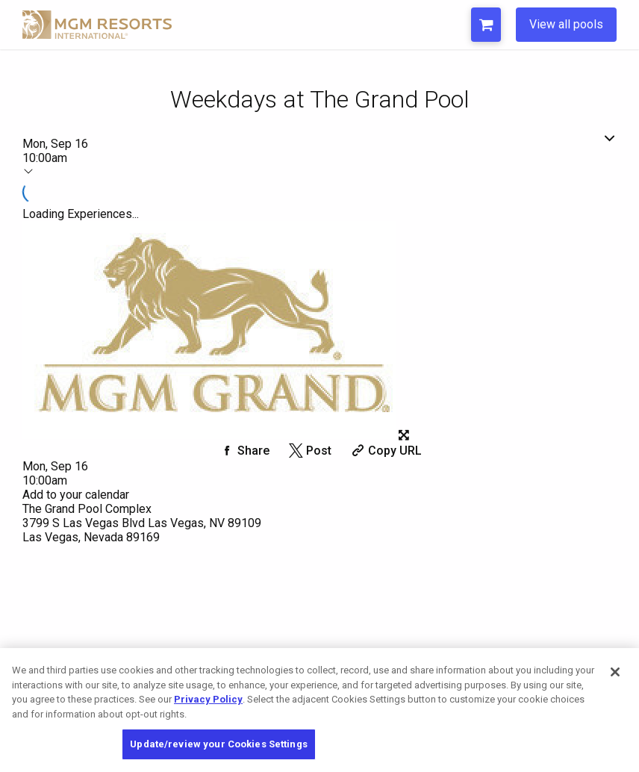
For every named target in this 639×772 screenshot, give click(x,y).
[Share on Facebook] (243, 450)
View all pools (566, 24)
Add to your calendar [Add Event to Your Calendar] (75, 495)
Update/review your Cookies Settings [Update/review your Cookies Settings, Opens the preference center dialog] (219, 744)
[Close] (615, 672)
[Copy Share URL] (385, 450)
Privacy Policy (208, 699)
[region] (319, 710)
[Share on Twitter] (308, 450)
